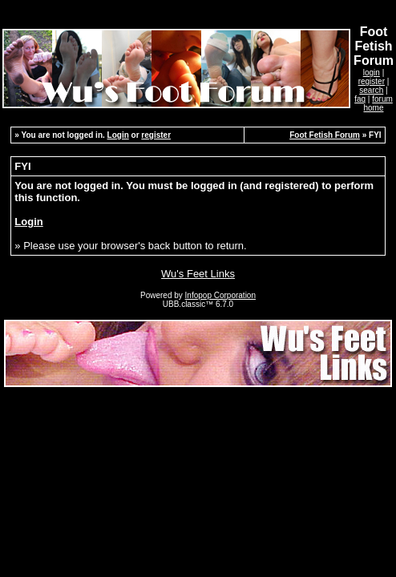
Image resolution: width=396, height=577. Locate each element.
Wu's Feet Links (198, 274)
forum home (377, 103)
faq (360, 99)
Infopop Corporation (220, 295)
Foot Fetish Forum (324, 135)
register (371, 81)
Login (118, 135)
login (371, 72)
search (371, 90)
